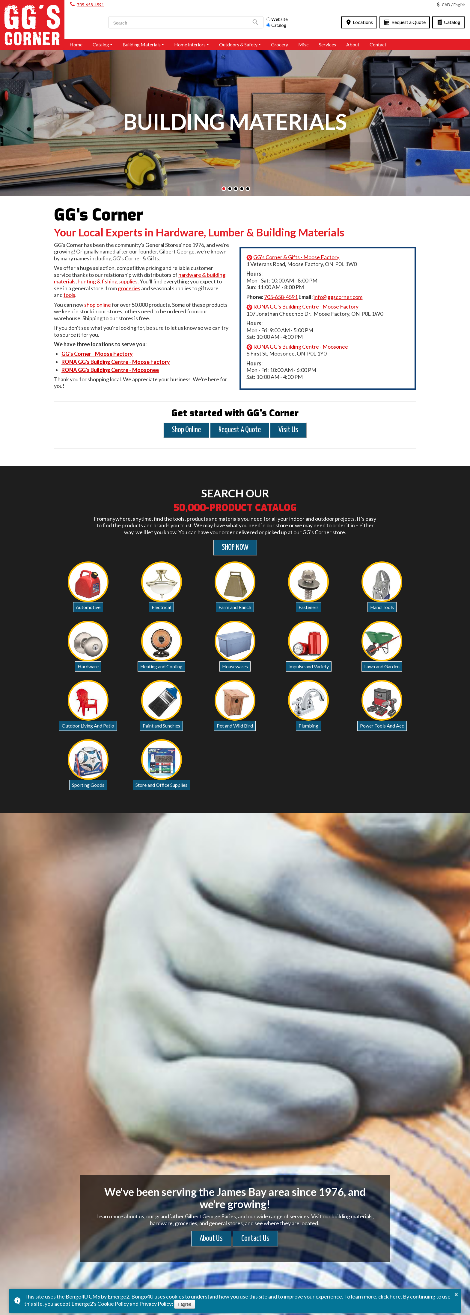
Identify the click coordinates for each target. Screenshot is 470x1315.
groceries (129, 288)
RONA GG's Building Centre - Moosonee (110, 370)
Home (76, 44)
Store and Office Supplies (161, 785)
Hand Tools (382, 607)
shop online (97, 304)
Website (277, 19)
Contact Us (255, 1238)
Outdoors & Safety (238, 44)
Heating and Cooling (161, 666)
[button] (224, 188)
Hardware (88, 666)
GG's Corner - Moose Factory (97, 353)
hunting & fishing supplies (108, 281)
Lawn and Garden (382, 666)
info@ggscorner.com (338, 297)
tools (69, 294)
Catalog (448, 22)
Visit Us (288, 430)
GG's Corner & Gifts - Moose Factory (296, 257)
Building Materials (142, 44)
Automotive (88, 607)
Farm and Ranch (235, 607)
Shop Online (186, 430)
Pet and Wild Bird (235, 725)
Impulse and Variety (308, 666)
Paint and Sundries (161, 725)
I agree (184, 1304)
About (352, 44)
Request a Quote (405, 22)
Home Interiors (190, 44)
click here (389, 1296)
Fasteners (309, 607)
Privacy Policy (155, 1303)
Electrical (161, 607)
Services (327, 44)
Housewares (235, 666)
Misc (303, 44)
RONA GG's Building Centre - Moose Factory (115, 362)
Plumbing (308, 725)
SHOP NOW (235, 547)
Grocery (279, 44)
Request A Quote (240, 430)
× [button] (456, 1294)
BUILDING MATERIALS (235, 121)
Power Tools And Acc (382, 725)
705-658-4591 (90, 4)
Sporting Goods (88, 785)
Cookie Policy (113, 1303)
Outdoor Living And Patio (88, 725)
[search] (178, 23)
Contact (378, 44)
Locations (359, 22)
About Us (211, 1238)
